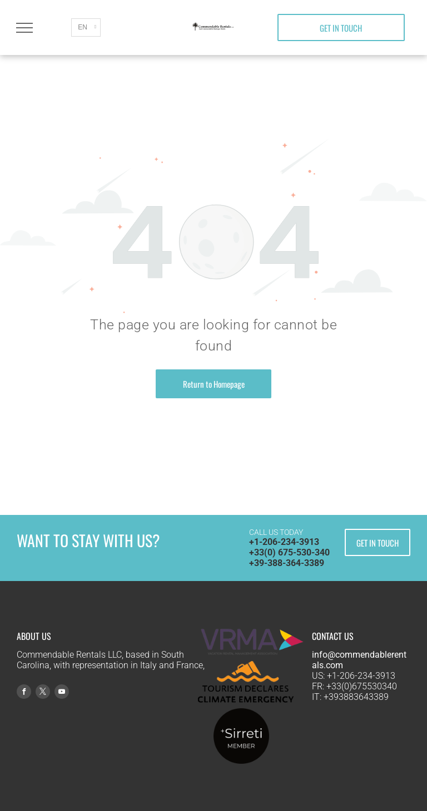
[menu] (24, 27)
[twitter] (43, 693)
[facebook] (24, 693)
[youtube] (61, 693)
